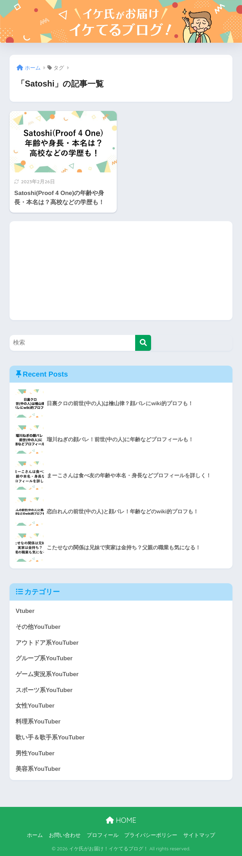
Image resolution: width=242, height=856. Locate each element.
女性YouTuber (35, 705)
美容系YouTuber (38, 769)
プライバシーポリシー (150, 835)
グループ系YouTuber (44, 658)
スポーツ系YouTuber (44, 690)
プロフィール (103, 835)
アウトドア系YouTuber (47, 642)
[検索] (143, 343)
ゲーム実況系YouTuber (47, 674)
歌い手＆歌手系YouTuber (50, 737)
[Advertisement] (121, 270)
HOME (121, 820)
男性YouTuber (35, 753)
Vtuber (25, 611)
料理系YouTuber (38, 721)
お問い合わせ (65, 835)
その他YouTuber (38, 627)
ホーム (35, 835)
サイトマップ (199, 835)
